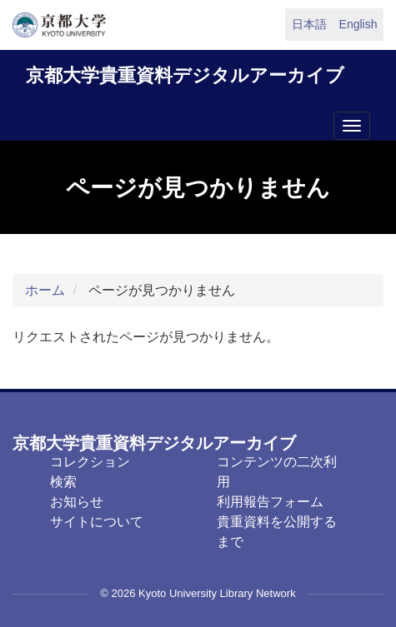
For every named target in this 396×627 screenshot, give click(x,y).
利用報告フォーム (270, 502)
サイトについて (96, 522)
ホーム (45, 290)
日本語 (309, 24)
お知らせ (76, 502)
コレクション (90, 462)
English (358, 24)
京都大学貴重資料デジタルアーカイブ (185, 75)
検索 (63, 482)
